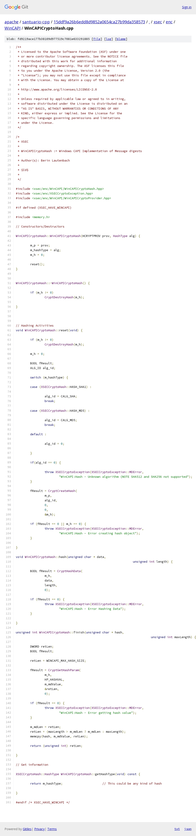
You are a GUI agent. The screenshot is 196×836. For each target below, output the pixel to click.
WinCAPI (13, 28)
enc (169, 21)
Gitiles (27, 829)
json (187, 829)
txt (177, 829)
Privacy (39, 829)
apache (11, 21)
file (96, 39)
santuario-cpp (36, 21)
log (108, 39)
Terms (52, 829)
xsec (158, 21)
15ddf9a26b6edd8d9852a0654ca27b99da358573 (99, 21)
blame (121, 39)
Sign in (186, 7)
